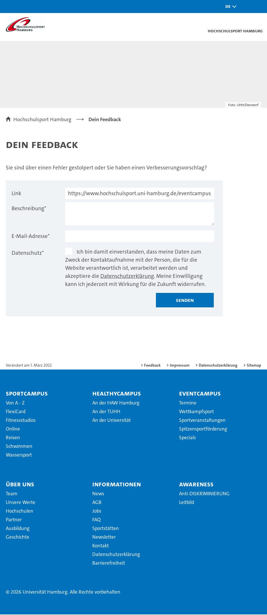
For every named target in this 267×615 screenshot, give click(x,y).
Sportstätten (105, 529)
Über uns (20, 484)
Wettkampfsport (196, 412)
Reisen (13, 438)
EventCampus (200, 393)
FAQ (96, 520)
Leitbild (186, 503)
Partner (14, 520)
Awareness (196, 484)
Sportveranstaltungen (202, 421)
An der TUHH (106, 412)
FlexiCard (15, 412)
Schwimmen (19, 447)
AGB (97, 503)
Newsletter (104, 537)
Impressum (179, 365)
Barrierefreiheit (108, 563)
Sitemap (254, 365)
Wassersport (19, 455)
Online (13, 429)
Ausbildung (18, 529)
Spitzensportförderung (203, 429)
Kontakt (100, 546)
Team (11, 494)
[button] (229, 6)
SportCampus (27, 393)
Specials (187, 438)
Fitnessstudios (21, 421)
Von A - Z (15, 403)
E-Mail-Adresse (31, 236)
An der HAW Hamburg (115, 403)
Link (16, 193)
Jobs (96, 511)
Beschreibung (29, 209)
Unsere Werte (20, 503)
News (98, 494)
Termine (187, 403)
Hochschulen (19, 511)
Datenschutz (28, 253)
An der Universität (111, 421)
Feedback (152, 365)
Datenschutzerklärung (127, 276)
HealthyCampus (116, 393)
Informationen (116, 484)
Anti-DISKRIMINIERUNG (204, 494)
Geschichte (17, 537)
